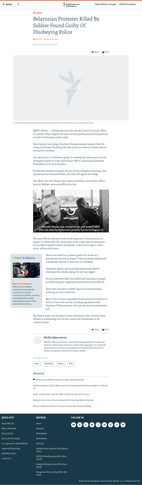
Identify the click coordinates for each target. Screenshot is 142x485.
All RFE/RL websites (127, 4)
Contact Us (6, 459)
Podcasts (40, 444)
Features (40, 429)
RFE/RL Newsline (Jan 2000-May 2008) (51, 457)
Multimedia (41, 439)
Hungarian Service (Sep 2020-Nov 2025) (51, 473)
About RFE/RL (8, 424)
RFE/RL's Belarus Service (47, 39)
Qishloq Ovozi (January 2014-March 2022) (52, 450)
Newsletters (41, 434)
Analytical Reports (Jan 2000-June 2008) (51, 465)
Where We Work (9, 429)
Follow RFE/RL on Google (105, 4)
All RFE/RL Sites (9, 454)
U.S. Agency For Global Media (15, 444)
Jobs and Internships (11, 439)
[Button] (95, 52)
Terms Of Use (8, 434)
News (38, 424)
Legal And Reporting (11, 449)
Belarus (37, 13)
